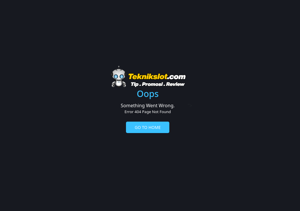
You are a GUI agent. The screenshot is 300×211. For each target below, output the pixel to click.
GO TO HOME (148, 127)
